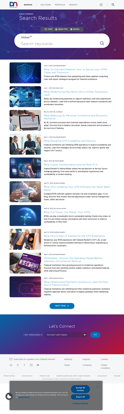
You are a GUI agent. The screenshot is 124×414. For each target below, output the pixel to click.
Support (86, 359)
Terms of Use (44, 376)
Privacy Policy (24, 397)
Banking (68, 359)
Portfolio (60, 5)
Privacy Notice (9, 376)
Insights (73, 5)
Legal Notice (102, 376)
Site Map (117, 376)
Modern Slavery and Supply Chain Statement (73, 376)
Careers (104, 359)
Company (87, 365)
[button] (9, 396)
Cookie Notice (27, 376)
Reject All (80, 397)
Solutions (46, 5)
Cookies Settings (80, 403)
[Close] (97, 386)
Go (95, 335)
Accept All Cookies (80, 389)
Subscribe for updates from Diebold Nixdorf (34, 359)
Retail (67, 365)
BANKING (28, 5)
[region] (56, 395)
